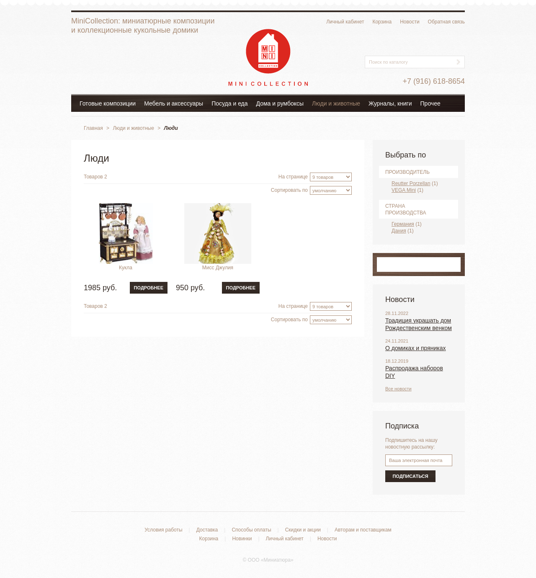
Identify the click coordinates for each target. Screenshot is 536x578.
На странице (293, 177)
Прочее (430, 103)
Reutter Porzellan (411, 183)
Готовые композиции (108, 103)
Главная (93, 128)
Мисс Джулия (217, 268)
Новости (409, 22)
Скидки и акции (303, 530)
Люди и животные (336, 103)
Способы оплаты (251, 530)
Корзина (382, 22)
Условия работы (163, 530)
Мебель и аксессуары (173, 103)
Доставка (207, 530)
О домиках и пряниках (415, 348)
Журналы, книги (390, 103)
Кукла (125, 268)
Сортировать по (289, 190)
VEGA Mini (404, 190)
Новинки (242, 539)
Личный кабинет (345, 22)
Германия (403, 224)
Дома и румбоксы (280, 103)
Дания (399, 231)
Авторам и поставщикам (363, 530)
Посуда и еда (229, 103)
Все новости (398, 388)
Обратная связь (446, 22)
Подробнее (148, 287)
